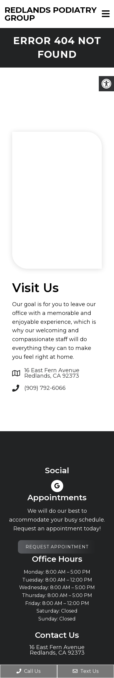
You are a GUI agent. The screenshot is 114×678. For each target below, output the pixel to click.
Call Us (28, 671)
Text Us (85, 671)
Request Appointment (57, 547)
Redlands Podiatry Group (51, 14)
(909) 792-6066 (45, 388)
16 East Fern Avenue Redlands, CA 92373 (51, 373)
